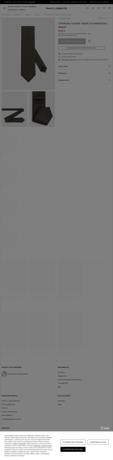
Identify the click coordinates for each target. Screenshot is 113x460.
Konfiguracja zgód (98, 442)
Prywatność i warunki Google (42, 445)
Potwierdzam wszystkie (73, 449)
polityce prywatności (19, 443)
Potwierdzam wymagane (73, 442)
